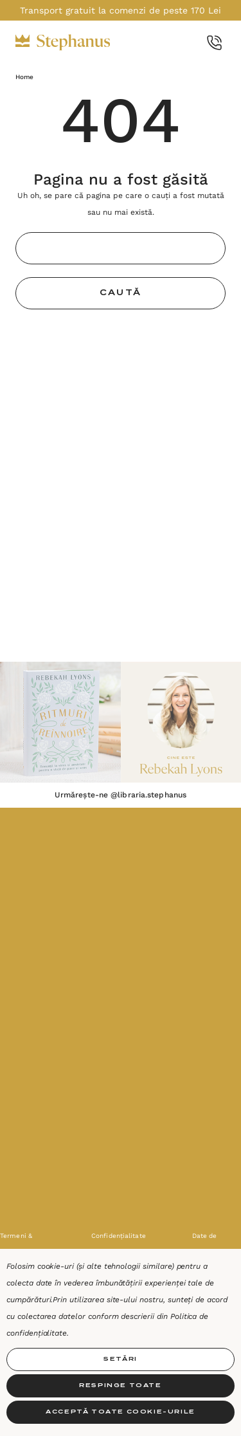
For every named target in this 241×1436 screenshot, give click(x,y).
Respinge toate (120, 1385)
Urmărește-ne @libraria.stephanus (120, 794)
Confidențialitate (118, 1235)
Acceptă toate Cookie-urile (120, 1412)
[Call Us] (214, 42)
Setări (120, 1359)
